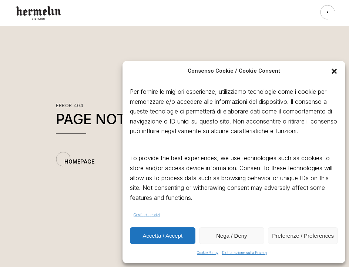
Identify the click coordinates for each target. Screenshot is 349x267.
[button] (334, 71)
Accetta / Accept (163, 236)
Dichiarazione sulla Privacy (244, 253)
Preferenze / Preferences (303, 236)
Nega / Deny (231, 236)
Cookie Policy (207, 253)
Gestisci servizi (147, 215)
